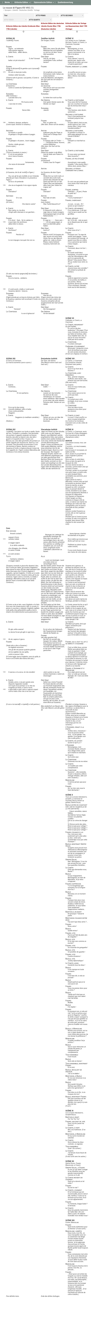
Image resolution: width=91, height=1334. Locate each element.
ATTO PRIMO (41, 15)
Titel (5, 15)
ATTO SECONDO (67, 15)
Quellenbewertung (65, 2)
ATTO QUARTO (34, 20)
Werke (7, 2)
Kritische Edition (21, 2)
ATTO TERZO (9, 20)
